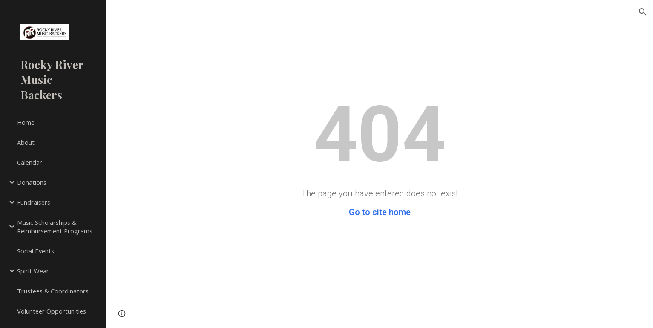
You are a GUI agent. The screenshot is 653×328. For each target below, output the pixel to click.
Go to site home (380, 212)
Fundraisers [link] (33, 202)
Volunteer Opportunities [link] (51, 311)
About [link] (26, 142)
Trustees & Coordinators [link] (53, 291)
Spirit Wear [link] (33, 271)
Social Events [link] (35, 251)
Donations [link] (31, 182)
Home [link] (26, 122)
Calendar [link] (29, 162)
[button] (643, 12)
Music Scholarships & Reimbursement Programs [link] (54, 227)
